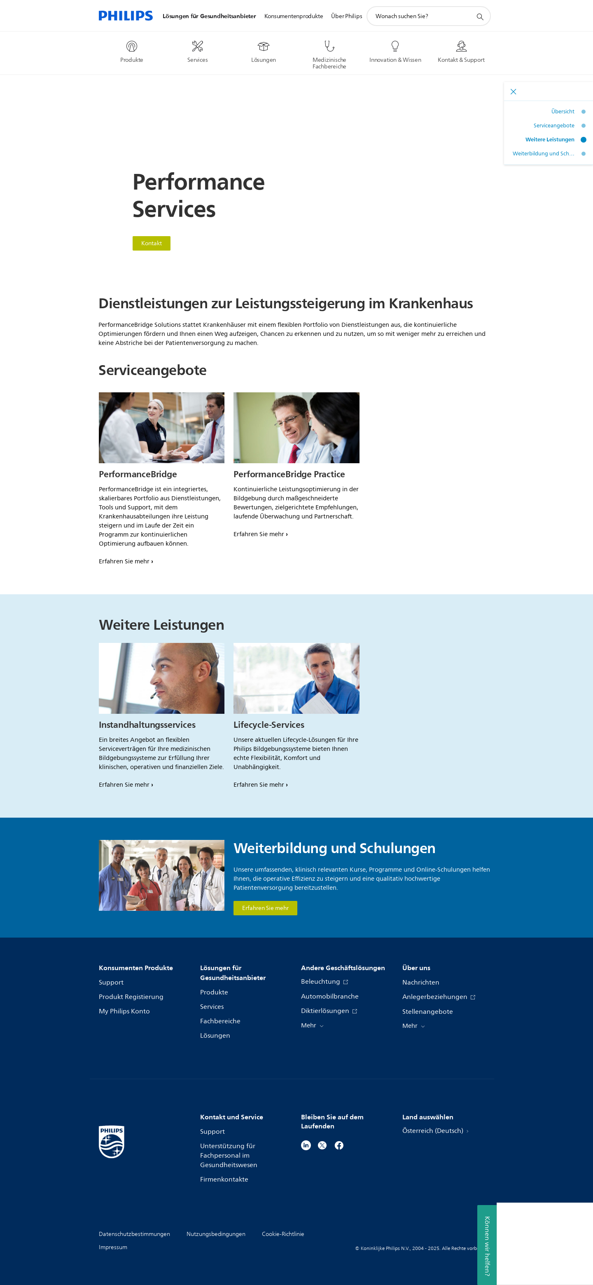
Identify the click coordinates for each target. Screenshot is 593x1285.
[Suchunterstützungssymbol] (480, 16)
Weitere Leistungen (549, 139)
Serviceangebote (554, 125)
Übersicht (562, 111)
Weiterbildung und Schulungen (543, 153)
